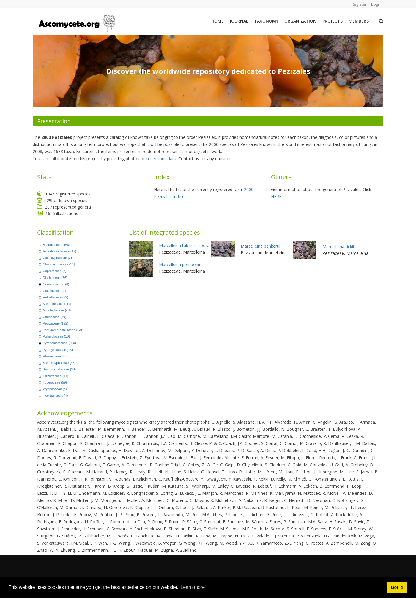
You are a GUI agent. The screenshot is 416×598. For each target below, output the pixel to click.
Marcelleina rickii (338, 246)
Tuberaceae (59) (55, 382)
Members (359, 21)
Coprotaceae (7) (55, 271)
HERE (276, 196)
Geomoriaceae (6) (56, 284)
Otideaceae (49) (54, 317)
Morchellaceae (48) (57, 310)
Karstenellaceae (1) (57, 304)
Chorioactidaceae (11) (59, 264)
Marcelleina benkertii (260, 246)
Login (376, 4)
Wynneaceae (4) (55, 389)
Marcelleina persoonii (179, 264)
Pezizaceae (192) (55, 323)
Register (358, 4)
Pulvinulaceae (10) (56, 336)
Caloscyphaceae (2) (57, 258)
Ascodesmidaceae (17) (59, 251)
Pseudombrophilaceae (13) (62, 330)
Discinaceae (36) (55, 277)
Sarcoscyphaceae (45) (59, 363)
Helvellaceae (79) (55, 297)
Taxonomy (266, 21)
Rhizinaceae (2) (54, 356)
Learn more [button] (192, 587)
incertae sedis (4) (55, 395)
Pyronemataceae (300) (59, 343)
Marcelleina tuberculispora (184, 245)
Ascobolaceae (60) (56, 244)
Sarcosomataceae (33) (59, 369)
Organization (300, 21)
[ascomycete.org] (76, 23)
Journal (239, 21)
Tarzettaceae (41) (55, 376)
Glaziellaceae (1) (55, 290)
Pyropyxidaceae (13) (58, 350)
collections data (161, 158)
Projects (332, 21)
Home (217, 21)
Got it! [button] (397, 587)
